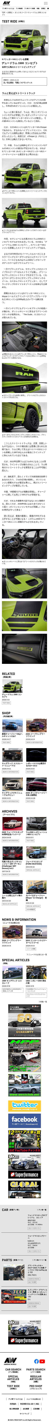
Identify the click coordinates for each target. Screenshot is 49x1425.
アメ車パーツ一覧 (39, 1260)
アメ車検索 (19, 8)
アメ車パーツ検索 (29, 8)
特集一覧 (42, 1002)
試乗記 (43, 8)
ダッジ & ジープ (20, 12)
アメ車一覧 (41, 1210)
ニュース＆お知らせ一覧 (36, 955)
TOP (3, 12)
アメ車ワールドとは (8, 8)
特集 (38, 8)
